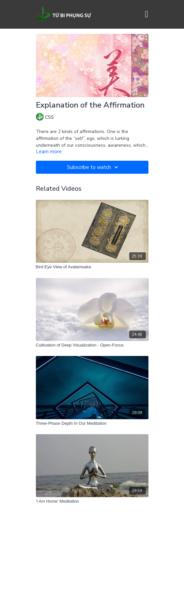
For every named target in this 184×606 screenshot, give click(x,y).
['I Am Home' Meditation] (92, 501)
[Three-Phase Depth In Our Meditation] (92, 423)
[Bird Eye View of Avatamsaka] (92, 267)
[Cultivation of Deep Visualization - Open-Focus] (92, 345)
